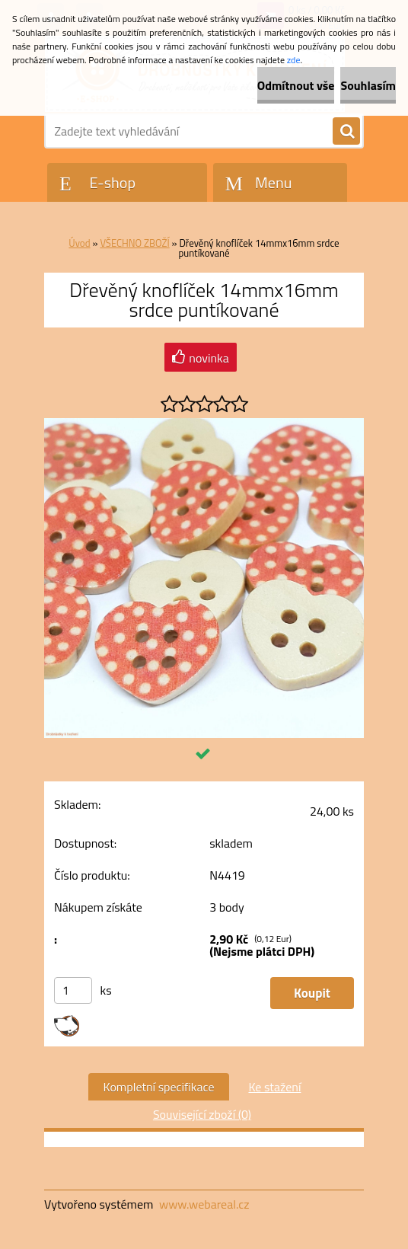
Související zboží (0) (202, 1114)
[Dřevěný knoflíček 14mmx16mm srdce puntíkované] (204, 424)
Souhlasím (368, 85)
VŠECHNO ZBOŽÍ (134, 243)
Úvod (79, 243)
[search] (346, 131)
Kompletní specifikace (159, 1087)
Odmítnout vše (296, 85)
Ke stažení (274, 1087)
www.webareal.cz (204, 1204)
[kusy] (73, 990)
